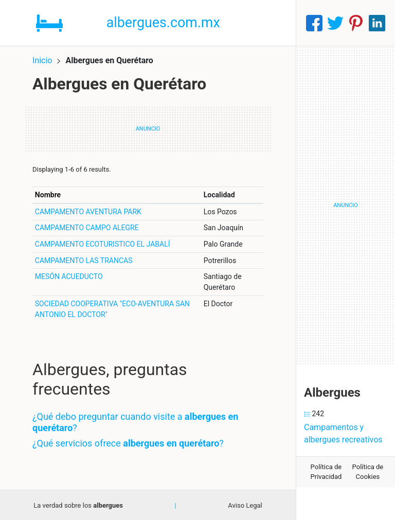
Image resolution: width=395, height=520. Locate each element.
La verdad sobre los (78, 505)
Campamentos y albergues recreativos (343, 433)
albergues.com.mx (163, 22)
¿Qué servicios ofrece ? (128, 442)
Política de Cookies (368, 472)
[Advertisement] (345, 205)
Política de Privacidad (326, 472)
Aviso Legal (245, 505)
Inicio (42, 60)
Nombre (48, 194)
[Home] (49, 22)
